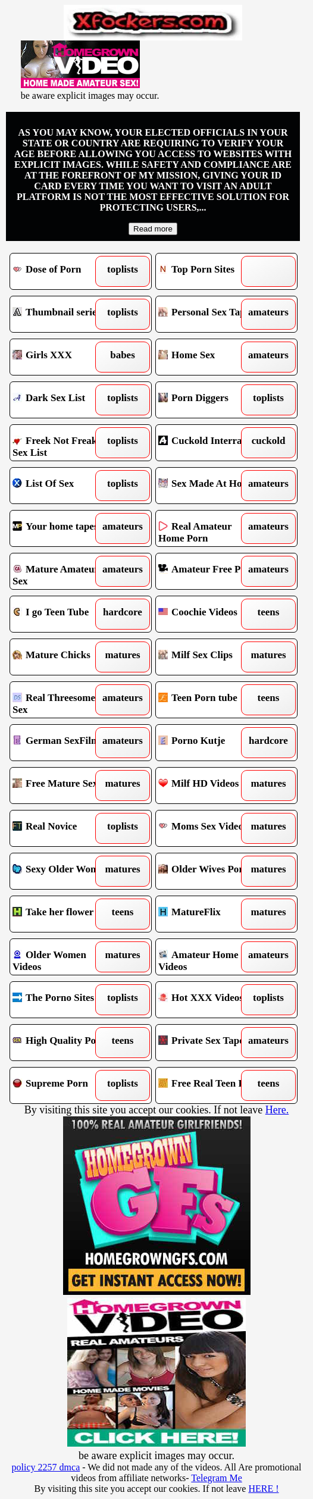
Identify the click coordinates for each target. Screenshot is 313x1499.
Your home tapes (63, 528)
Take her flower (63, 914)
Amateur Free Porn (209, 571)
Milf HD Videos (209, 785)
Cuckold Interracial (209, 442)
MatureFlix (209, 914)
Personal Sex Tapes (209, 314)
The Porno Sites (63, 999)
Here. (277, 1110)
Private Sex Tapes (209, 1042)
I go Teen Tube (63, 614)
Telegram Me (216, 1478)
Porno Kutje (209, 742)
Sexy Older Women (63, 871)
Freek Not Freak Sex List (63, 442)
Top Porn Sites (209, 271)
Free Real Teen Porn (209, 1085)
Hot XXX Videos (209, 999)
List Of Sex (63, 485)
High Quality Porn (63, 1042)
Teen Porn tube (209, 699)
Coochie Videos (209, 614)
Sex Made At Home (209, 485)
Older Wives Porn (209, 871)
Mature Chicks (63, 656)
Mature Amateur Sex (63, 571)
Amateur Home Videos (209, 956)
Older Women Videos (63, 956)
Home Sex (209, 357)
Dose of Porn (63, 271)
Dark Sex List (63, 399)
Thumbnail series (63, 314)
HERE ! (263, 1489)
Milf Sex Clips (209, 656)
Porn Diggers (209, 399)
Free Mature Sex (63, 785)
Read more (153, 228)
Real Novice (63, 828)
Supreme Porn (63, 1085)
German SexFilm (63, 742)
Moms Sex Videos (209, 828)
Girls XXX (63, 357)
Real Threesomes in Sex (63, 699)
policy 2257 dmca (46, 1467)
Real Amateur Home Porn (209, 528)
